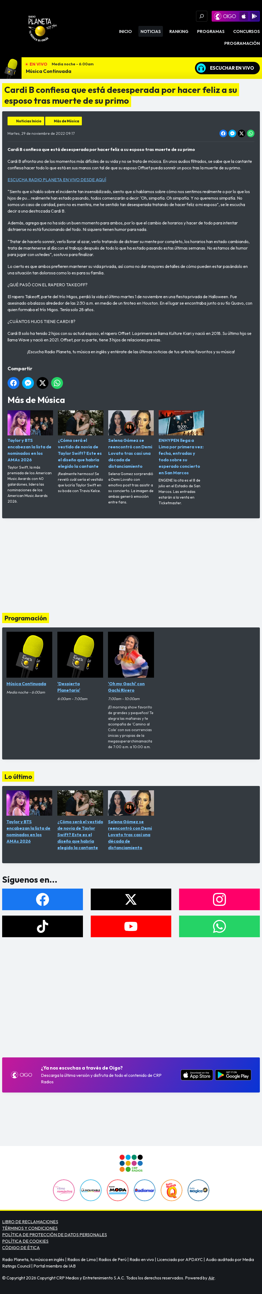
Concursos (246, 31)
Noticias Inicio (28, 121)
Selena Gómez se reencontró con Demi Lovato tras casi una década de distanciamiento (131, 439)
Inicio (125, 31)
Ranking (178, 31)
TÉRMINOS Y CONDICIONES (30, 1228)
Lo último (18, 776)
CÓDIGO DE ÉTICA (21, 1247)
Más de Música (66, 121)
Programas (211, 31)
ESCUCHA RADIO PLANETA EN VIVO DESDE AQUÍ (57, 179)
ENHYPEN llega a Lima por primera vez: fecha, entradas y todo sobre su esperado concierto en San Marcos (181, 442)
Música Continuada (48, 71)
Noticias (151, 31)
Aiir (211, 1277)
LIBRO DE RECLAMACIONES (30, 1221)
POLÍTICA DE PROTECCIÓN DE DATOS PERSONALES (54, 1234)
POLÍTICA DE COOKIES (25, 1241)
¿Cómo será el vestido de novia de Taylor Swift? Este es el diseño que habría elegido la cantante (80, 439)
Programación (242, 43)
